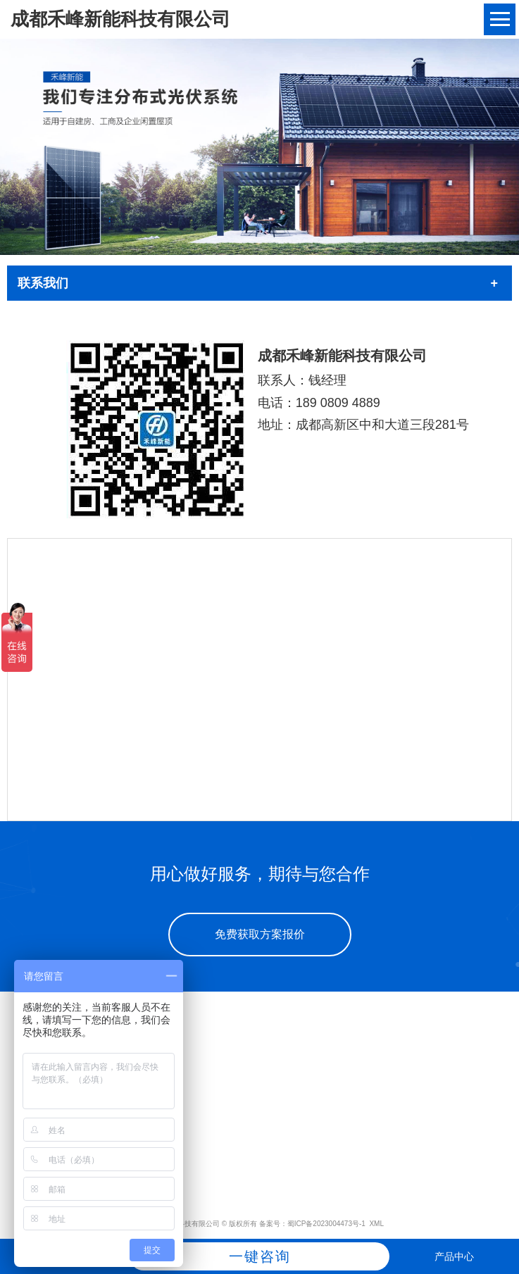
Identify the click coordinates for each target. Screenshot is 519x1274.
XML (376, 1224)
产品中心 (454, 1256)
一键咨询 (260, 1256)
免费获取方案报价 (260, 934)
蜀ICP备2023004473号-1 (326, 1224)
